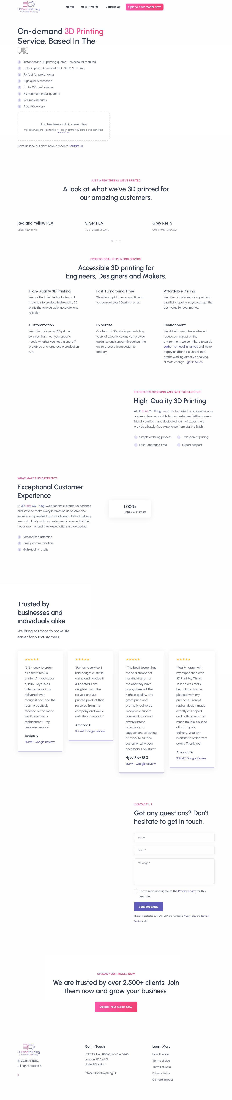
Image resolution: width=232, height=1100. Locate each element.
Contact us (76, 146)
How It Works (89, 7)
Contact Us (112, 7)
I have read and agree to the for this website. (173, 893)
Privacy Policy (187, 891)
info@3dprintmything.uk (101, 1073)
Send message (149, 906)
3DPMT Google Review (40, 742)
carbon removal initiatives (181, 346)
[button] (112, 241)
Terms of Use (161, 1060)
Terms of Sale (161, 1067)
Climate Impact (162, 1079)
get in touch (195, 362)
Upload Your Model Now (144, 7)
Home (70, 7)
